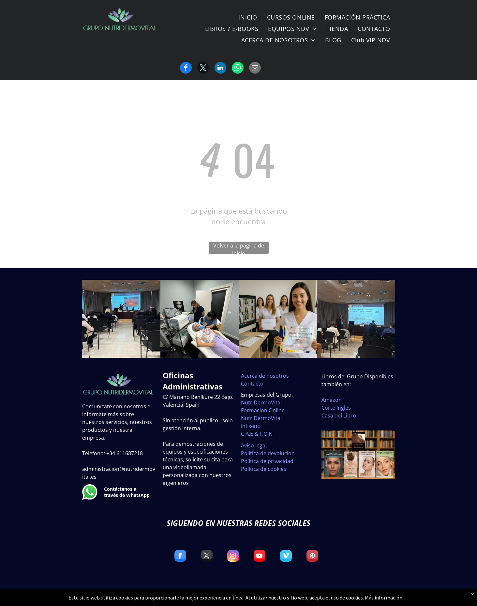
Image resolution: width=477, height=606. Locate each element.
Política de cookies (263, 468)
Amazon (331, 399)
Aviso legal (254, 445)
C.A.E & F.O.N (257, 433)
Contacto (252, 383)
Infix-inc (250, 426)
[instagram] (233, 556)
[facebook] (180, 556)
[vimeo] (286, 556)
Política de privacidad (267, 461)
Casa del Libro (338, 415)
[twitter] (207, 556)
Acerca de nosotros (265, 375)
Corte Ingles (336, 407)
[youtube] (259, 556)
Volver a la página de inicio (238, 248)
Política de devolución (268, 453)
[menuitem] (247, 17)
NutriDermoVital (261, 402)
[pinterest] (312, 556)
